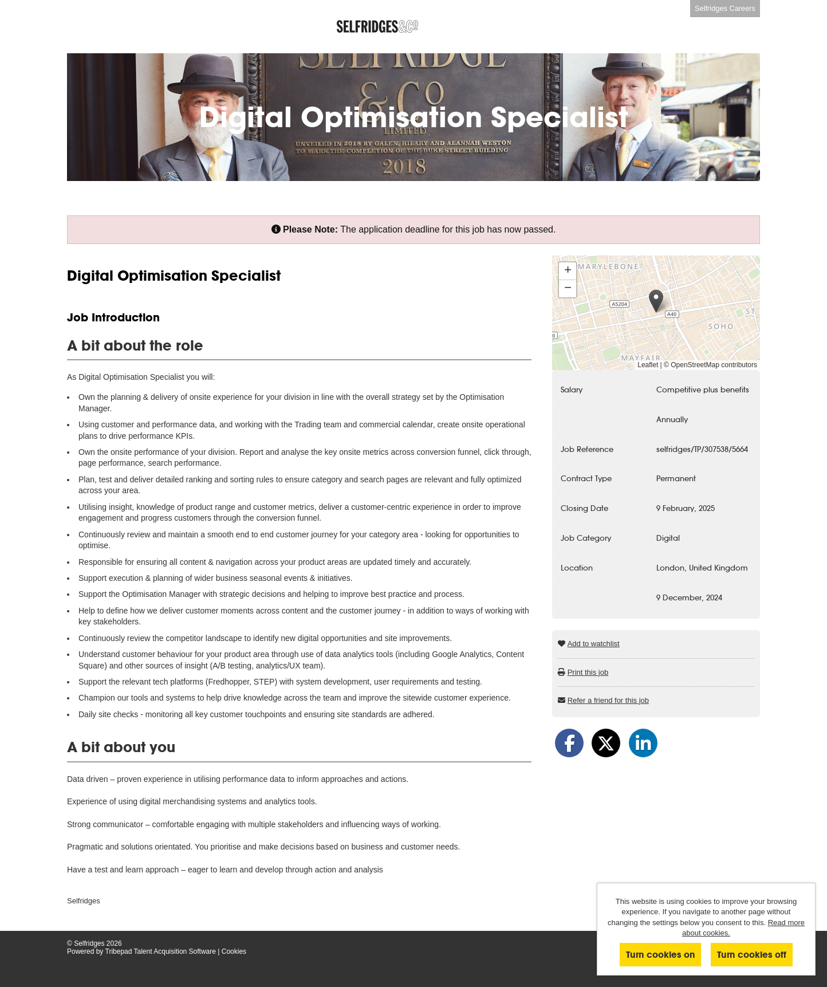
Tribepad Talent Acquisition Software (160, 951)
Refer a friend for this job (608, 700)
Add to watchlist (594, 643)
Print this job (588, 672)
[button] (656, 301)
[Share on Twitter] (606, 743)
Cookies (234, 951)
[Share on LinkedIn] (643, 743)
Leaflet (647, 365)
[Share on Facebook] (569, 743)
